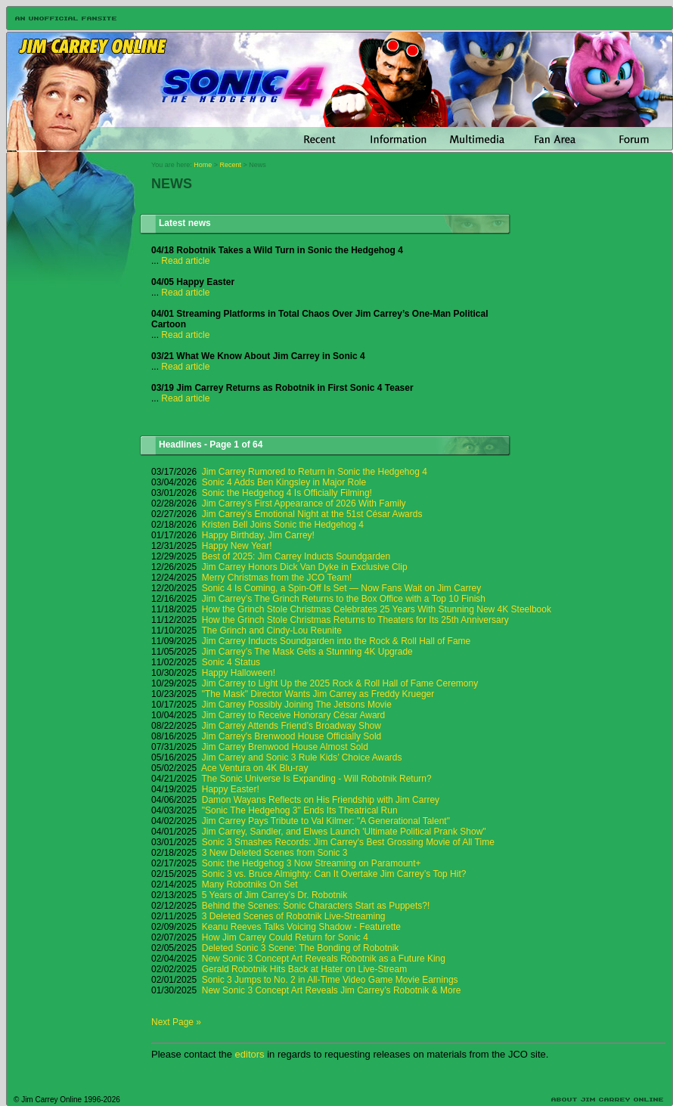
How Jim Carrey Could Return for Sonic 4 (285, 937)
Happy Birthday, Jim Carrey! (258, 535)
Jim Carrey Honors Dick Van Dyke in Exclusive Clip (305, 567)
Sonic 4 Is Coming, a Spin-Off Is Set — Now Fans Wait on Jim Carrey (341, 588)
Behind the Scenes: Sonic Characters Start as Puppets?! (316, 905)
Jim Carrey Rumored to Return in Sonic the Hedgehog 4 (314, 471)
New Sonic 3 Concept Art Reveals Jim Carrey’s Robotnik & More (331, 990)
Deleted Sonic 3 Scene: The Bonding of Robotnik (300, 948)
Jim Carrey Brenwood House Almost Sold (285, 747)
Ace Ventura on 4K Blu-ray (254, 768)
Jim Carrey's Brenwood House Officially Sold (292, 736)
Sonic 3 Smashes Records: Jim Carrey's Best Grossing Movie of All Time (348, 842)
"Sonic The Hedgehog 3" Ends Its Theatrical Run (300, 810)
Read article (185, 261)
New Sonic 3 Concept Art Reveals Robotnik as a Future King (323, 958)
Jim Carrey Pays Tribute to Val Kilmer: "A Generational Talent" (326, 821)
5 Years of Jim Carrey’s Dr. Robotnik (275, 895)
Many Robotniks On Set (250, 884)
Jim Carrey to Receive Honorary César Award (294, 715)
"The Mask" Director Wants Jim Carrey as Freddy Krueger (318, 694)
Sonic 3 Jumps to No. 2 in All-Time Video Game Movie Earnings (330, 979)
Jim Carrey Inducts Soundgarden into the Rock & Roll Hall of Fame (336, 641)
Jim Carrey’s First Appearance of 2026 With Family (304, 503)
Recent (231, 165)
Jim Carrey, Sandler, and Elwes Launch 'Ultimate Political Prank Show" (344, 831)
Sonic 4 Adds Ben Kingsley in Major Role (284, 482)
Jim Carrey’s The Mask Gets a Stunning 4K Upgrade (307, 651)
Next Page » (176, 1022)
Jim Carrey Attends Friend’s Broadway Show (291, 725)
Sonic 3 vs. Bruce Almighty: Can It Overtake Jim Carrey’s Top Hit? (334, 874)
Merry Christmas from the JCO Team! (277, 577)
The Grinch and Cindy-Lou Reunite (272, 630)
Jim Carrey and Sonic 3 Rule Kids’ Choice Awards (302, 757)
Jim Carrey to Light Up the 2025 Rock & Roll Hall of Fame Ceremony (340, 683)
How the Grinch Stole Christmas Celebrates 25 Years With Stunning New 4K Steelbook (376, 609)
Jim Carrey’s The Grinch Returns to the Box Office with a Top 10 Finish (343, 598)
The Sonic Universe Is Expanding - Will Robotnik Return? (317, 778)
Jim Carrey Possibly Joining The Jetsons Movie (297, 704)
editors (250, 1054)
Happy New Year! (237, 546)
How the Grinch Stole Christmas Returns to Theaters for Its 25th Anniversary (355, 620)
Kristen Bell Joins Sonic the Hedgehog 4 (283, 524)
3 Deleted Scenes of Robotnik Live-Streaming (294, 916)
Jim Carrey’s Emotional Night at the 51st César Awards (312, 514)
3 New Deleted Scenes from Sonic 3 (275, 852)
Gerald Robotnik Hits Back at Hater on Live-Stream (304, 969)
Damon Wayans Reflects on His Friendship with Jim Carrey (320, 800)
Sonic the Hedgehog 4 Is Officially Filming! (287, 493)
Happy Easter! (230, 789)
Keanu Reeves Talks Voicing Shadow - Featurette (301, 927)
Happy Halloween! (238, 673)
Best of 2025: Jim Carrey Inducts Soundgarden (296, 556)
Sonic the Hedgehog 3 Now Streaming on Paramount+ (311, 863)
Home (203, 165)
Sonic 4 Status (231, 662)
